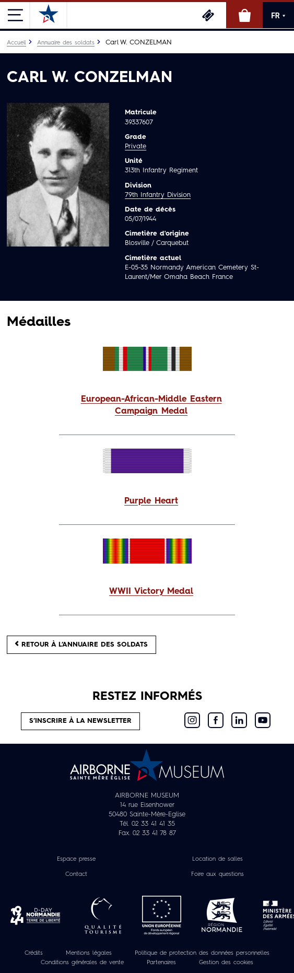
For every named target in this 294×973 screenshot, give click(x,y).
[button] (147, 406)
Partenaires (161, 962)
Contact (76, 874)
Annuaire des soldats (66, 43)
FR (278, 15)
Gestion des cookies (226, 962)
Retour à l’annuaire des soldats (81, 644)
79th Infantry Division (158, 195)
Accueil (16, 43)
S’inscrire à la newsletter (80, 721)
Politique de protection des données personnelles (202, 953)
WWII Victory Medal (151, 592)
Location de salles (217, 859)
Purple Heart (151, 501)
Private (135, 146)
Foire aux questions (217, 874)
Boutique (244, 15)
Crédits (34, 953)
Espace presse (76, 859)
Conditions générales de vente (82, 962)
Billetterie (208, 15)
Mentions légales (89, 953)
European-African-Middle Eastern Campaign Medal (151, 405)
